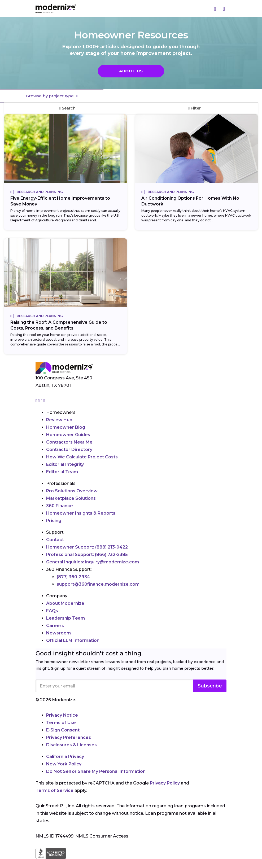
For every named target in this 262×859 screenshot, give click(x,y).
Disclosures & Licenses (71, 744)
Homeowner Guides (68, 434)
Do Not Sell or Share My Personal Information (96, 771)
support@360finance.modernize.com (98, 584)
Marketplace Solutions (71, 498)
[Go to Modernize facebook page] (39, 400)
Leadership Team (65, 618)
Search (67, 108)
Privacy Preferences (68, 737)
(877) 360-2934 (73, 576)
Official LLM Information (72, 640)
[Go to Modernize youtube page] (44, 400)
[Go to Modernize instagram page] (37, 400)
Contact (55, 539)
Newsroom (58, 633)
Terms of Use (61, 722)
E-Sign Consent (63, 730)
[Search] (215, 8)
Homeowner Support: (87, 547)
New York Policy (63, 763)
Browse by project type (50, 95)
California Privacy (65, 756)
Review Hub (59, 419)
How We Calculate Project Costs (82, 456)
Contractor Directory (69, 449)
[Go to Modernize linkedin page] (42, 400)
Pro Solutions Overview (72, 490)
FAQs (52, 610)
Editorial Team (62, 471)
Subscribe (210, 686)
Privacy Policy (165, 783)
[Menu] (223, 8)
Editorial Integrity (65, 464)
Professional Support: (87, 554)
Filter (194, 108)
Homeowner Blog (65, 427)
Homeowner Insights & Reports (80, 513)
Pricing (53, 520)
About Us (131, 70)
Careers (55, 625)
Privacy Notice (62, 715)
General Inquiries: (92, 561)
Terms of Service (54, 790)
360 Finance (59, 505)
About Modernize (65, 603)
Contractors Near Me (69, 442)
